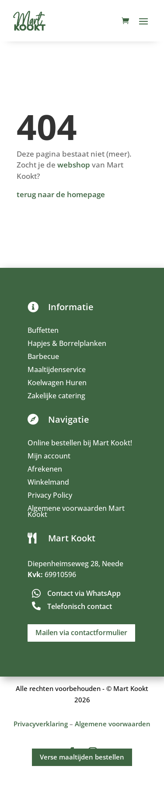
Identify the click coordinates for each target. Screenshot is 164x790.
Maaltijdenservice (57, 370)
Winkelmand (48, 483)
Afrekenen (45, 470)
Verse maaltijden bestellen (82, 756)
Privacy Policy (50, 496)
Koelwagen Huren (57, 383)
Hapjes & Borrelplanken (67, 344)
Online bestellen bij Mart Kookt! (80, 444)
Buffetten (43, 331)
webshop (73, 165)
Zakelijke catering (56, 396)
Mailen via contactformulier (81, 632)
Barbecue (43, 357)
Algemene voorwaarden (112, 723)
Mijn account (49, 457)
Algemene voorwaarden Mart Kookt (76, 512)
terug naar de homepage (61, 194)
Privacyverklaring (41, 723)
